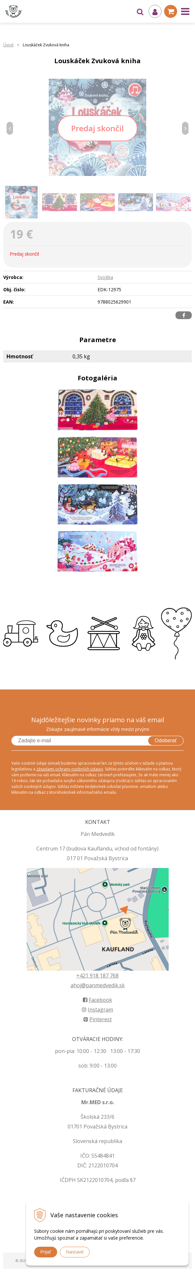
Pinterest (98, 1019)
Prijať (45, 1252)
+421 (83, 975)
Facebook (97, 999)
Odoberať (166, 740)
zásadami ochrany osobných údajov (69, 769)
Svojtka (105, 277)
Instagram (97, 1009)
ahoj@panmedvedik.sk (98, 985)
